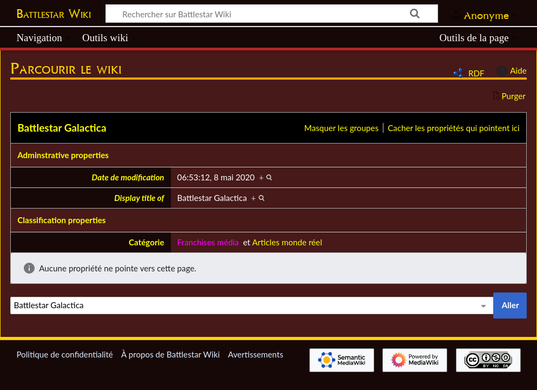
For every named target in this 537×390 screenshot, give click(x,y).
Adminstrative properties (63, 155)
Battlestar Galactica (61, 127)
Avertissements (255, 354)
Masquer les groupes (341, 128)
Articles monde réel (287, 242)
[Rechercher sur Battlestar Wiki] (271, 13)
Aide (510, 71)
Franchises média (208, 242)
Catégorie (146, 242)
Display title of (139, 198)
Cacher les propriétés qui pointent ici (454, 128)
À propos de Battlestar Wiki (170, 354)
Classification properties (61, 220)
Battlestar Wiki (53, 13)
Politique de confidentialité (64, 354)
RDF (476, 73)
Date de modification (128, 177)
